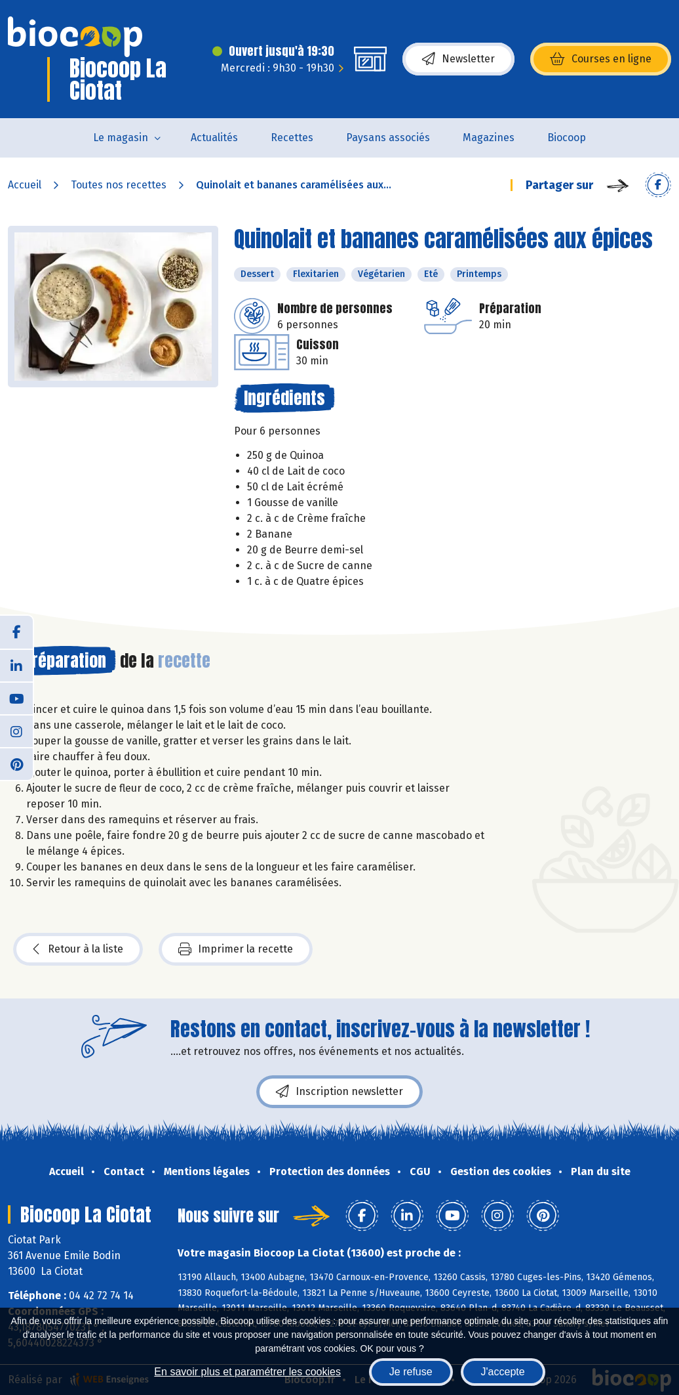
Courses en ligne (600, 59)
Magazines (488, 137)
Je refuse (411, 1371)
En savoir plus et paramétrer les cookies (247, 1371)
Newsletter (458, 59)
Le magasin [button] (120, 137)
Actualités (214, 137)
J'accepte (503, 1371)
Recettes (292, 137)
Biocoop (566, 137)
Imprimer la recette (235, 949)
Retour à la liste (78, 949)
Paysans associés (388, 137)
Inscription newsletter (339, 1091)
